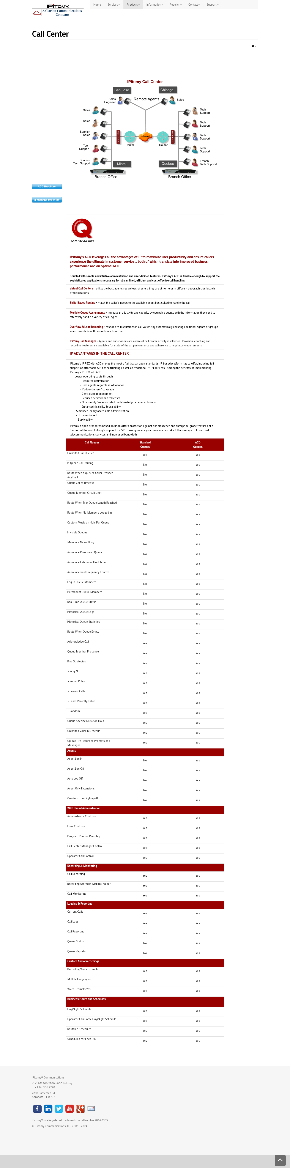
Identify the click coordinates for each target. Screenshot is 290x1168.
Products (133, 4)
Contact (194, 4)
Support (212, 4)
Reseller (176, 4)
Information (155, 4)
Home (97, 4)
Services (113, 4)
